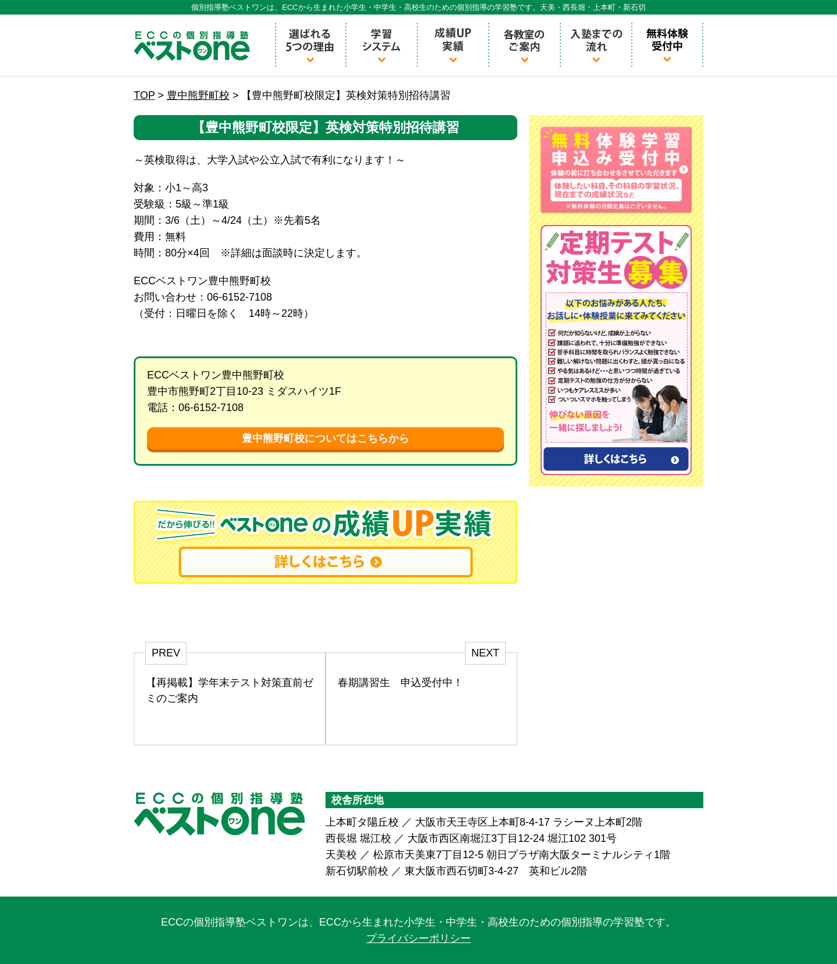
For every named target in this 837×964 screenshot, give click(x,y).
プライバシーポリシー (418, 938)
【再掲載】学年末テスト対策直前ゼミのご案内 (229, 690)
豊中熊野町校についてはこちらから (325, 438)
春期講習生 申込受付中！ (400, 682)
